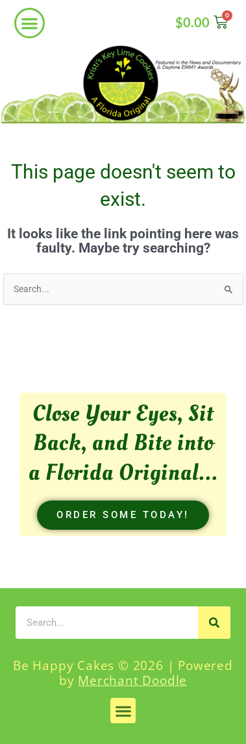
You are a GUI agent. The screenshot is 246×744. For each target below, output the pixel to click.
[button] (29, 23)
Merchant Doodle (132, 680)
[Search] (214, 622)
